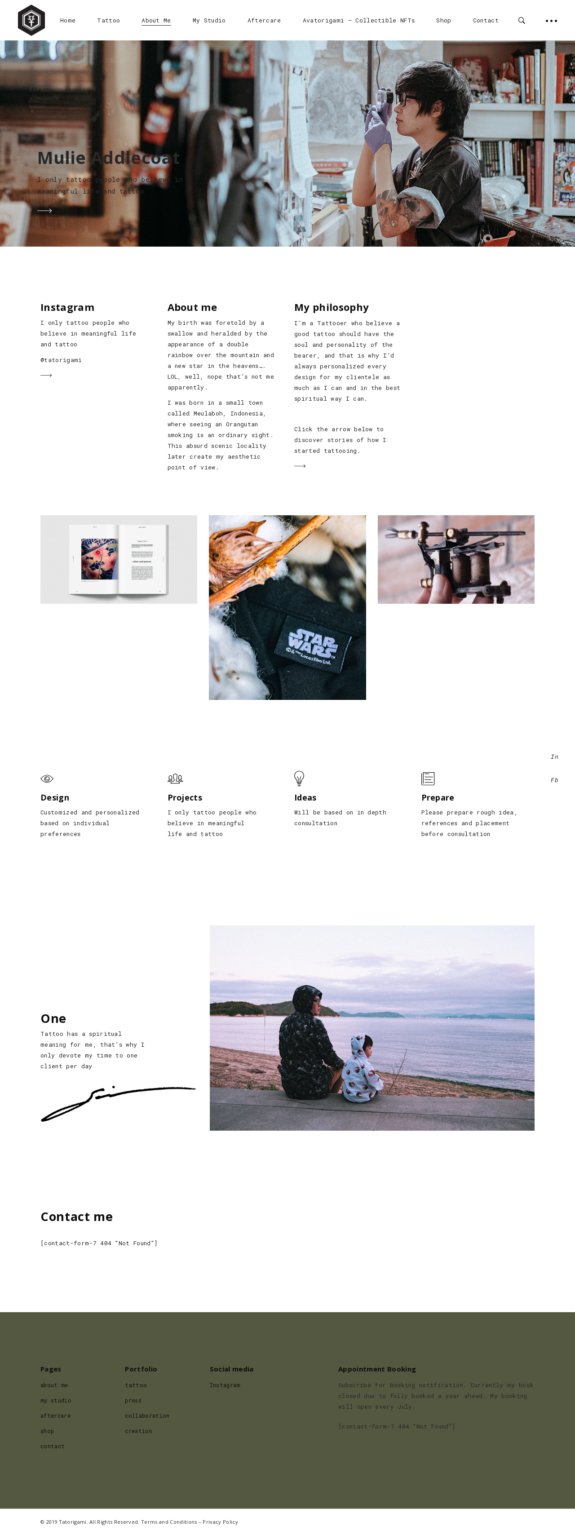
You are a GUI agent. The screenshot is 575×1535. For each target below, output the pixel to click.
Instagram (225, 1385)
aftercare (55, 1415)
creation (138, 1430)
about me (54, 1385)
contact (52, 1446)
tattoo (136, 1385)
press (133, 1400)
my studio (55, 1400)
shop (47, 1430)
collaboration (147, 1415)
